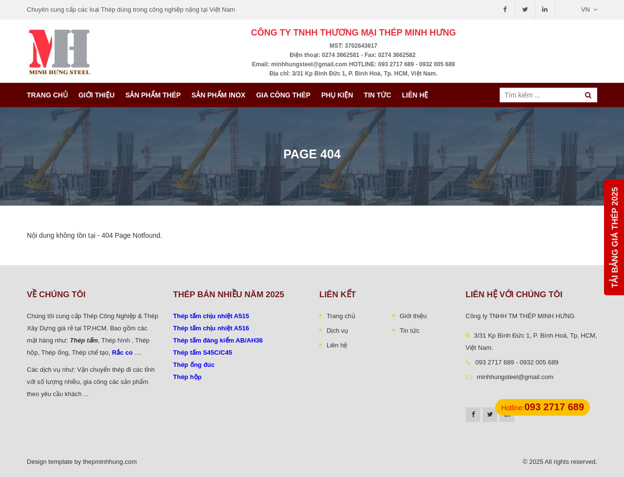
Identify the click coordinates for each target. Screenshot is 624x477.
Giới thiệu (96, 95)
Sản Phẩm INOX (219, 95)
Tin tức (377, 95)
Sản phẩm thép (153, 95)
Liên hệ (415, 95)
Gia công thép (283, 95)
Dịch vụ (337, 330)
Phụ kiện (337, 95)
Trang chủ (47, 95)
